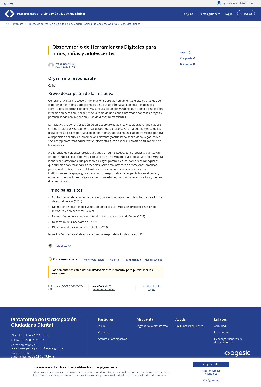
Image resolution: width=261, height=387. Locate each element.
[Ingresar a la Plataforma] (235, 3)
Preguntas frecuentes (189, 326)
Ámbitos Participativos (112, 339)
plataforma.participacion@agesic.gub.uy (37, 348)
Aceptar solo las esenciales (211, 372)
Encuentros (221, 332)
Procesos (18, 24)
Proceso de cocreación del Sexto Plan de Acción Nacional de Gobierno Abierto (72, 24)
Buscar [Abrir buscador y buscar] (246, 14)
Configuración (211, 380)
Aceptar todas (211, 364)
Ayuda (229, 13)
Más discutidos (153, 259)
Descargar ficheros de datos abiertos (228, 341)
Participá (188, 13)
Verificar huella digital (151, 288)
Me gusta (63, 245)
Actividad (220, 326)
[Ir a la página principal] (44, 14)
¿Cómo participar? (209, 13)
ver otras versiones (104, 289)
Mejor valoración (94, 259)
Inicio (101, 326)
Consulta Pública (130, 24)
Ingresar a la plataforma (152, 326)
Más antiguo (133, 259)
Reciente (114, 259)
